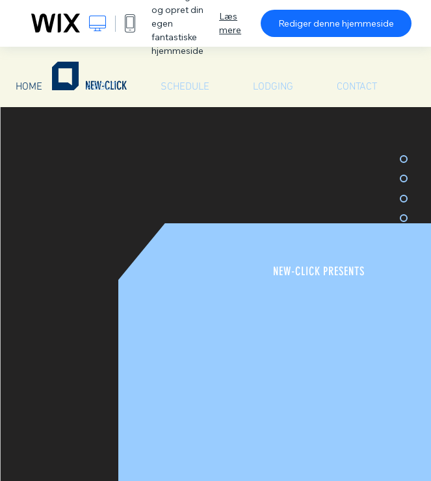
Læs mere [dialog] (230, 23)
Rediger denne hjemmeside (336, 23)
